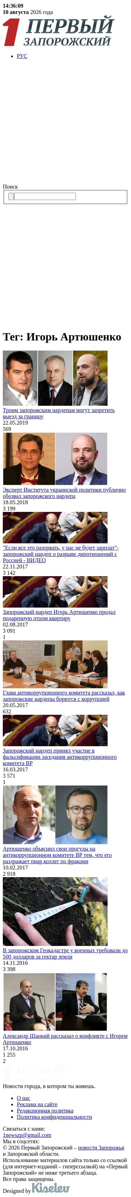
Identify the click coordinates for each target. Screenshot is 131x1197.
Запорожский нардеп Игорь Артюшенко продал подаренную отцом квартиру (59, 615)
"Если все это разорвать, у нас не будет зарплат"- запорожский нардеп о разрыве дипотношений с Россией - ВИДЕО (61, 554)
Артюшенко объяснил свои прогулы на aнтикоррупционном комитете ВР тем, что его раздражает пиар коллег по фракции (57, 855)
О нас (23, 1098)
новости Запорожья (101, 1148)
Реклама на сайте (37, 1104)
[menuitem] (72, 56)
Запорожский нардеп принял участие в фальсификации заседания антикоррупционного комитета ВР (60, 757)
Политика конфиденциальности (54, 1117)
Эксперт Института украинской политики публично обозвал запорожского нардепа (64, 493)
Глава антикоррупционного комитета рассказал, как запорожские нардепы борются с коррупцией (64, 696)
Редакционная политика (45, 1111)
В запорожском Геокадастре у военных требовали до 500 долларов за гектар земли (65, 953)
